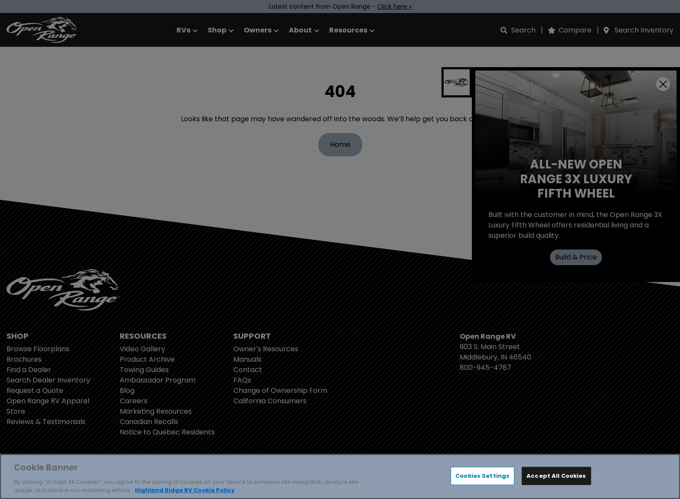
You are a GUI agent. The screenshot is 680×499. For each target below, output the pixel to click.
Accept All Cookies (556, 476)
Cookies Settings (482, 476)
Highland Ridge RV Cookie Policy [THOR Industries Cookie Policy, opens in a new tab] (185, 490)
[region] (340, 476)
